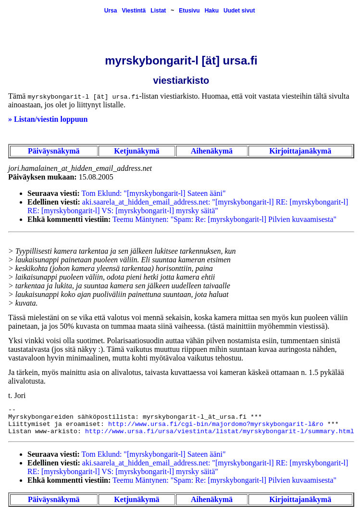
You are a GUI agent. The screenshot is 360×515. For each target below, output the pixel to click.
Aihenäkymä (212, 151)
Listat (158, 10)
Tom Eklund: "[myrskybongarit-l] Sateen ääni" (154, 193)
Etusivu (189, 10)
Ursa (110, 10)
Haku (212, 10)
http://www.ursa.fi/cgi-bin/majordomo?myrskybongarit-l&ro (215, 424)
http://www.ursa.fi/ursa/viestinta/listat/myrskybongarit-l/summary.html (219, 431)
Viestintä (134, 10)
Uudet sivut (239, 10)
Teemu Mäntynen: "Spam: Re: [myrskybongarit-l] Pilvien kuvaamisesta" (224, 219)
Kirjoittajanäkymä (300, 151)
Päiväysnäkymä (54, 151)
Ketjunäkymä (136, 151)
